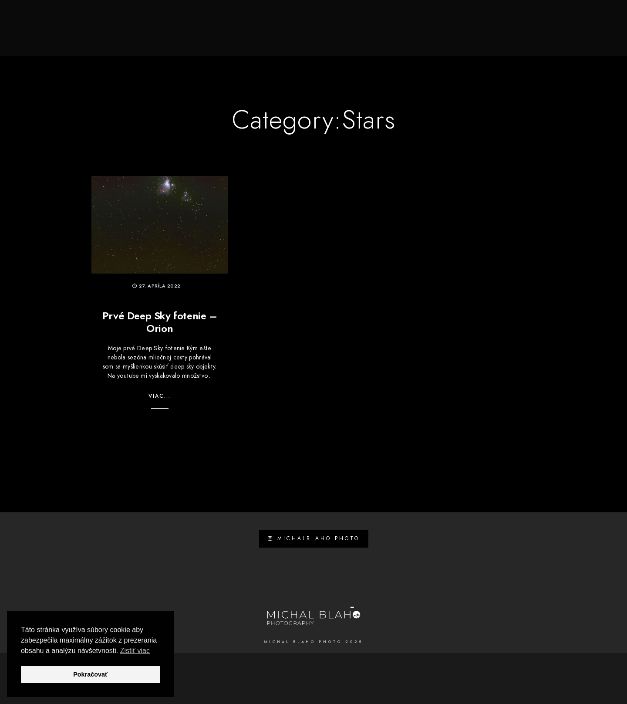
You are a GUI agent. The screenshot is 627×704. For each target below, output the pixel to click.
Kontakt (576, 35)
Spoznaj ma (309, 35)
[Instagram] (562, 18)
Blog (539, 35)
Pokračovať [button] (90, 674)
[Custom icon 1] (593, 18)
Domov (265, 35)
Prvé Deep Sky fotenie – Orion (159, 321)
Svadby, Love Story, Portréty (393, 35)
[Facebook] (531, 18)
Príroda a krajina (487, 35)
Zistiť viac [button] (135, 650)
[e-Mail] (578, 18)
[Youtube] (547, 18)
